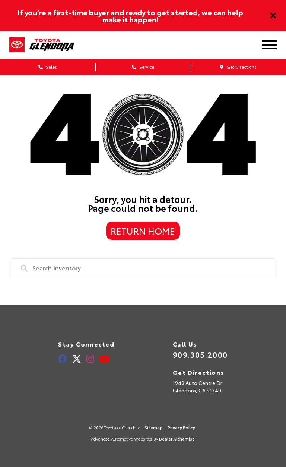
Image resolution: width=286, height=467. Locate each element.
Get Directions (238, 66)
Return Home (143, 230)
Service (143, 66)
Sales (47, 66)
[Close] (273, 15)
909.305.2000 (200, 354)
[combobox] (143, 267)
